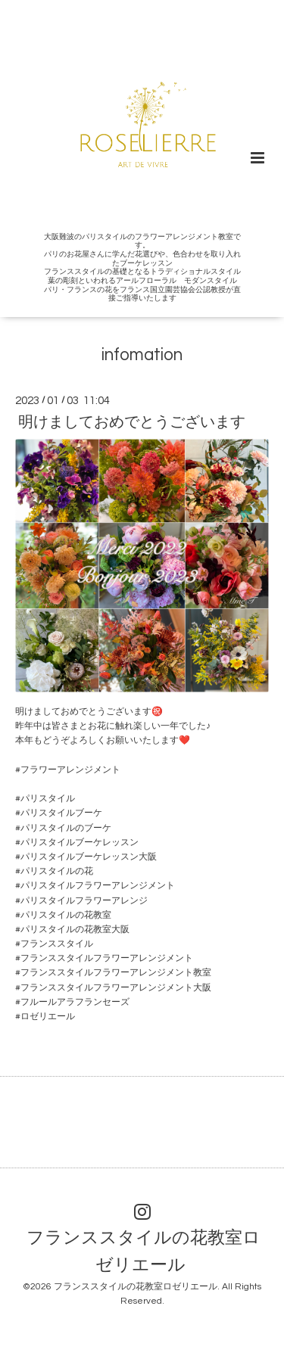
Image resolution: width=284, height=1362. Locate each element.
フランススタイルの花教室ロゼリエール (144, 1252)
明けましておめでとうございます (131, 422)
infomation (142, 355)
